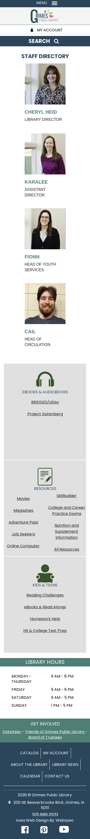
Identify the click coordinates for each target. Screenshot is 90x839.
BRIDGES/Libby (45, 402)
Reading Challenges (45, 595)
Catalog (29, 753)
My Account (56, 753)
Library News (65, 764)
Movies (23, 498)
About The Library (29, 764)
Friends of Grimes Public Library (55, 732)
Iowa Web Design (32, 820)
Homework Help (45, 619)
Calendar (30, 776)
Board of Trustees (45, 737)
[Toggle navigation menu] (45, 3)
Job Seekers (23, 534)
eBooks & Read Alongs (45, 607)
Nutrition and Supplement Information (66, 531)
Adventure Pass (23, 522)
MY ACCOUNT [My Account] (46, 30)
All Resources (66, 549)
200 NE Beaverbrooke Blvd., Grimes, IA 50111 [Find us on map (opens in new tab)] (46, 805)
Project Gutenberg (45, 414)
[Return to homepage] (45, 16)
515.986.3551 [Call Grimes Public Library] (45, 814)
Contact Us (57, 776)
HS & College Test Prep (45, 630)
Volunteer (12, 732)
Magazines (23, 510)
